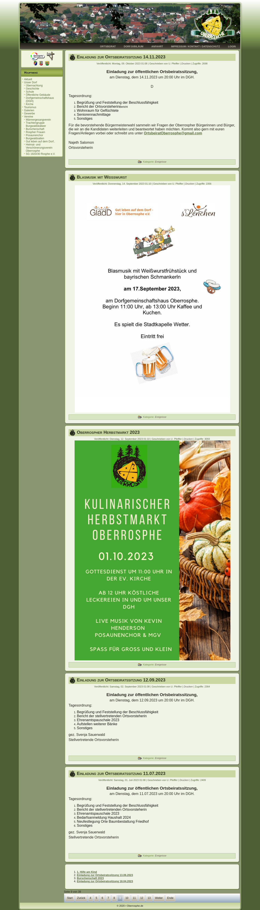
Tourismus (30, 107)
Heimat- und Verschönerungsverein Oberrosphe (39, 147)
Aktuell (28, 79)
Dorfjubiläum (133, 46)
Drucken (186, 63)
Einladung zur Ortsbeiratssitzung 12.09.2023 (121, 679)
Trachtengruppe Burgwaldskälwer (36, 124)
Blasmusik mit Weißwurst (102, 177)
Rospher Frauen (35, 132)
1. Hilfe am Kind (87, 872)
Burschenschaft (35, 129)
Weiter (159, 898)
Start (70, 898)
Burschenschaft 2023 (90, 878)
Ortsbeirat (108, 46)
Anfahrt (157, 46)
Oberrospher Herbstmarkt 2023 (108, 432)
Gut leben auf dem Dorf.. (40, 141)
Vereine (28, 116)
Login (232, 46)
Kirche (29, 104)
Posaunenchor (34, 135)
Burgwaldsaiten (35, 138)
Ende (170, 898)
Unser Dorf (30, 82)
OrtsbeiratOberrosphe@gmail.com (173, 133)
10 (126, 898)
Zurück (81, 898)
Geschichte (32, 88)
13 (149, 898)
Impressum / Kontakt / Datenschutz (195, 46)
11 (134, 898)
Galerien (29, 110)
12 (141, 898)
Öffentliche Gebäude (38, 94)
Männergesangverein (38, 119)
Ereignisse (160, 161)
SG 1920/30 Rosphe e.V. (40, 153)
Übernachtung (34, 85)
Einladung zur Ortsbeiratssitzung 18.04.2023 (105, 881)
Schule (30, 91)
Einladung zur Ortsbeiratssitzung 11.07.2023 (121, 773)
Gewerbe (29, 113)
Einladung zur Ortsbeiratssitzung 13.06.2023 (105, 875)
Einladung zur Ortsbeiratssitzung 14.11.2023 (121, 56)
